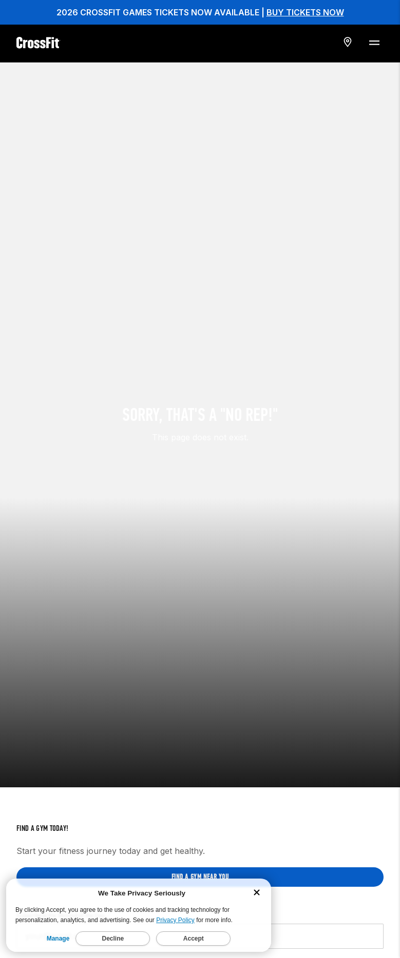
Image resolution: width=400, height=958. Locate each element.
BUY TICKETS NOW (305, 12)
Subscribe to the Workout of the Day (60, 858)
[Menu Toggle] (374, 42)
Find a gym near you (200, 819)
